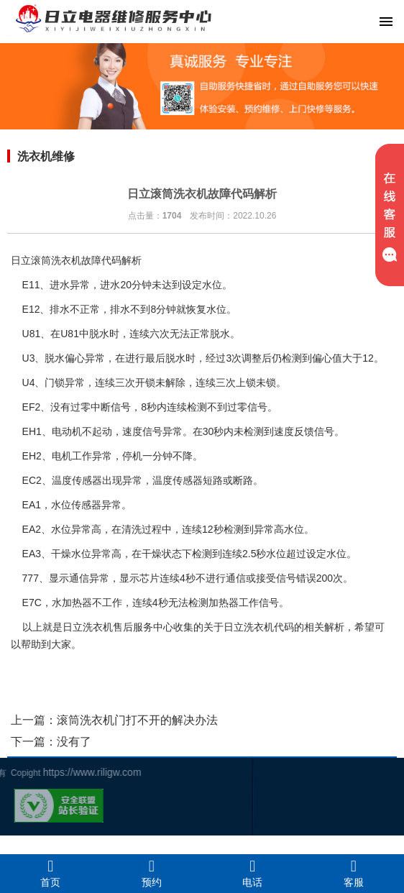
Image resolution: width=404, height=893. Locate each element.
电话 (252, 873)
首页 (50, 873)
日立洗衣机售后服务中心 (118, 627)
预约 (152, 873)
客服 (354, 873)
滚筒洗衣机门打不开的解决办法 (137, 720)
